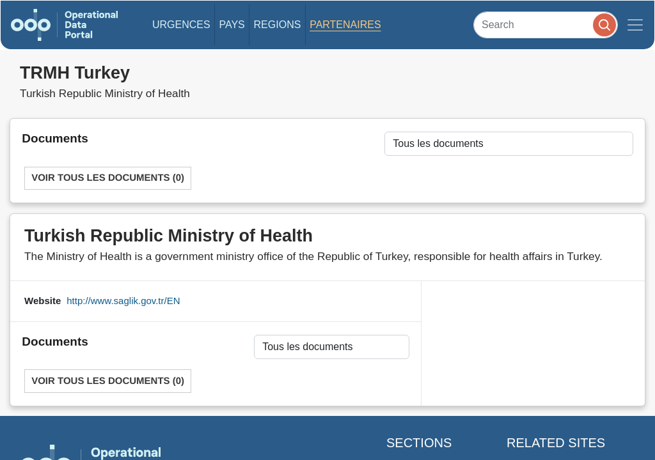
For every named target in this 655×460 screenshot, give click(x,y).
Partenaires (345, 24)
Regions (277, 24)
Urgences (181, 24)
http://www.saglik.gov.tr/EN (123, 300)
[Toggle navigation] (635, 25)
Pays (231, 24)
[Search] (545, 25)
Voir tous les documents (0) (107, 177)
